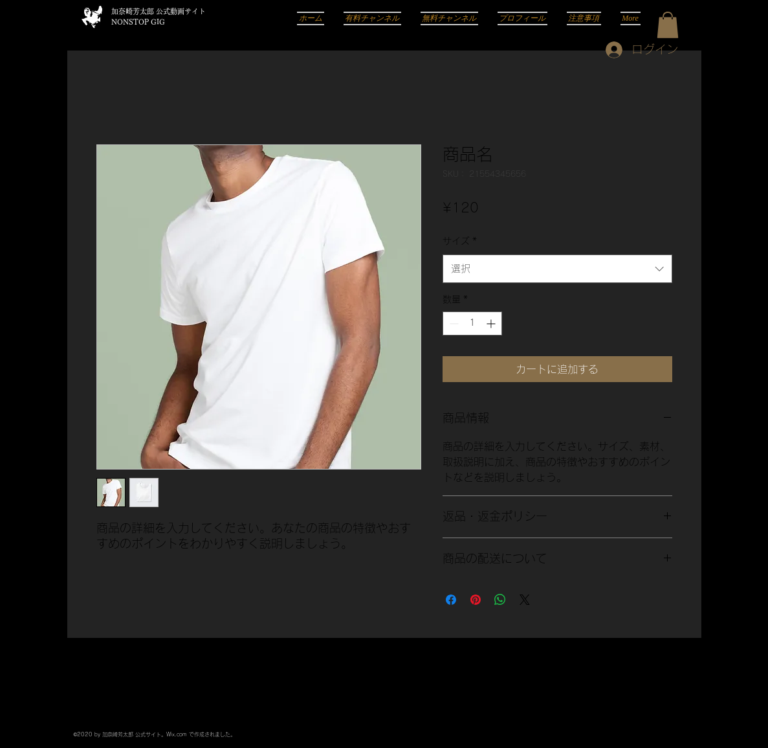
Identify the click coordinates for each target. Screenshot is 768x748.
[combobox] (557, 269)
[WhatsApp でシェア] (500, 599)
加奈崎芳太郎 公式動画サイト (158, 11)
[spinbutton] (472, 323)
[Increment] (492, 323)
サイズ (460, 240)
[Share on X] (524, 599)
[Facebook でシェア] (451, 599)
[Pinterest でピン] (475, 599)
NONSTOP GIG (138, 21)
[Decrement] (452, 323)
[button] (668, 25)
